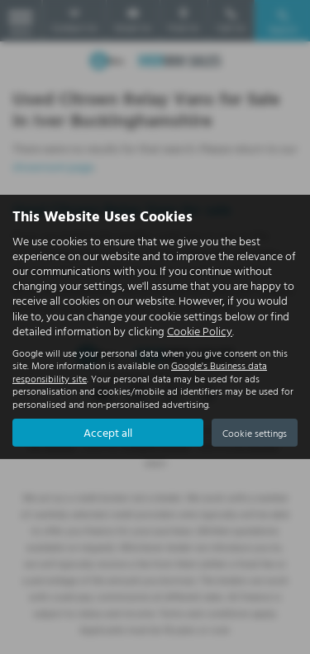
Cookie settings (254, 432)
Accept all (107, 432)
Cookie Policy (199, 330)
